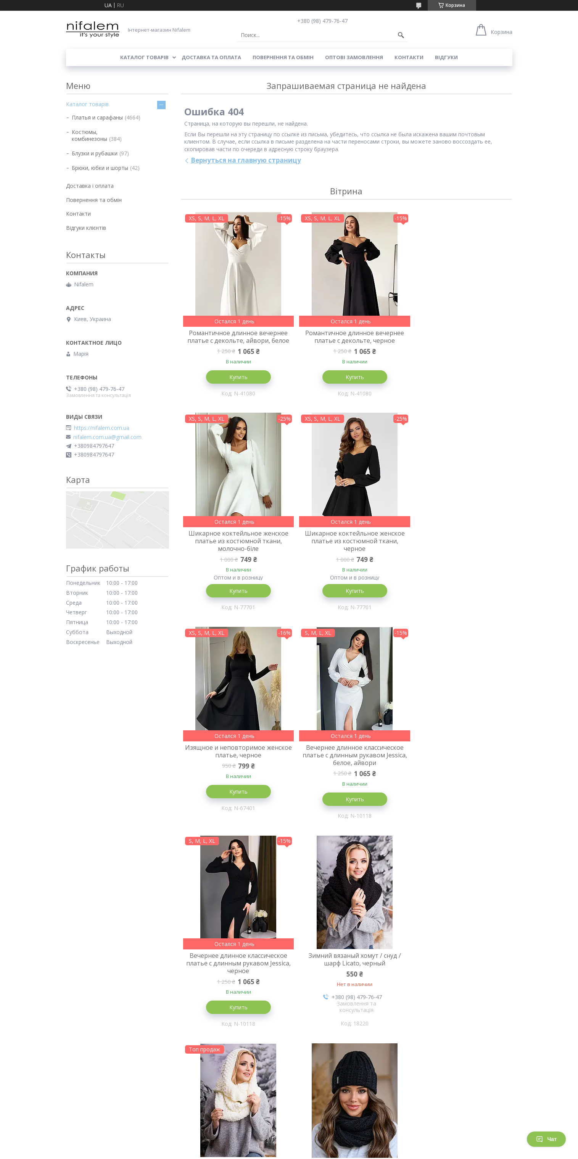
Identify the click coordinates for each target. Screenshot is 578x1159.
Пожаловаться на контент (261, 1151)
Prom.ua (323, 1144)
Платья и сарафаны (97, 117)
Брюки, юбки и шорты (100, 167)
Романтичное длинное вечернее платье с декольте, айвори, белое (235, 340)
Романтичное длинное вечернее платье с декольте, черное (346, 336)
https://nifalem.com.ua (101, 428)
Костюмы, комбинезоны (89, 135)
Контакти (408, 57)
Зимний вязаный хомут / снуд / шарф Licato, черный (346, 765)
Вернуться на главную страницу (246, 160)
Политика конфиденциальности (331, 1151)
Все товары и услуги (343, 1062)
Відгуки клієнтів (86, 227)
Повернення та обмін (283, 57)
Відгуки (446, 57)
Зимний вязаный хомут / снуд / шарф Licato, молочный (457, 765)
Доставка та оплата (211, 57)
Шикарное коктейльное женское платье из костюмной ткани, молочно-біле (457, 340)
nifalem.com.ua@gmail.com (107, 437)
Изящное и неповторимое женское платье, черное (346, 551)
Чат (546, 1139)
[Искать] (400, 35)
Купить (235, 384)
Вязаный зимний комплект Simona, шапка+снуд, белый (346, 974)
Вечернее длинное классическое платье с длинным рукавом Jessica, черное (235, 769)
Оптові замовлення (354, 57)
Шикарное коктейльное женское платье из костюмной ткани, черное (235, 555)
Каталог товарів (144, 57)
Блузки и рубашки (95, 153)
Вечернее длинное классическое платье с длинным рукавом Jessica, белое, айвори (457, 555)
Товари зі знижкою (204, 1102)
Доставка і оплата (90, 185)
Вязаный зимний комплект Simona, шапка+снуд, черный (235, 974)
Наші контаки (310, 1102)
